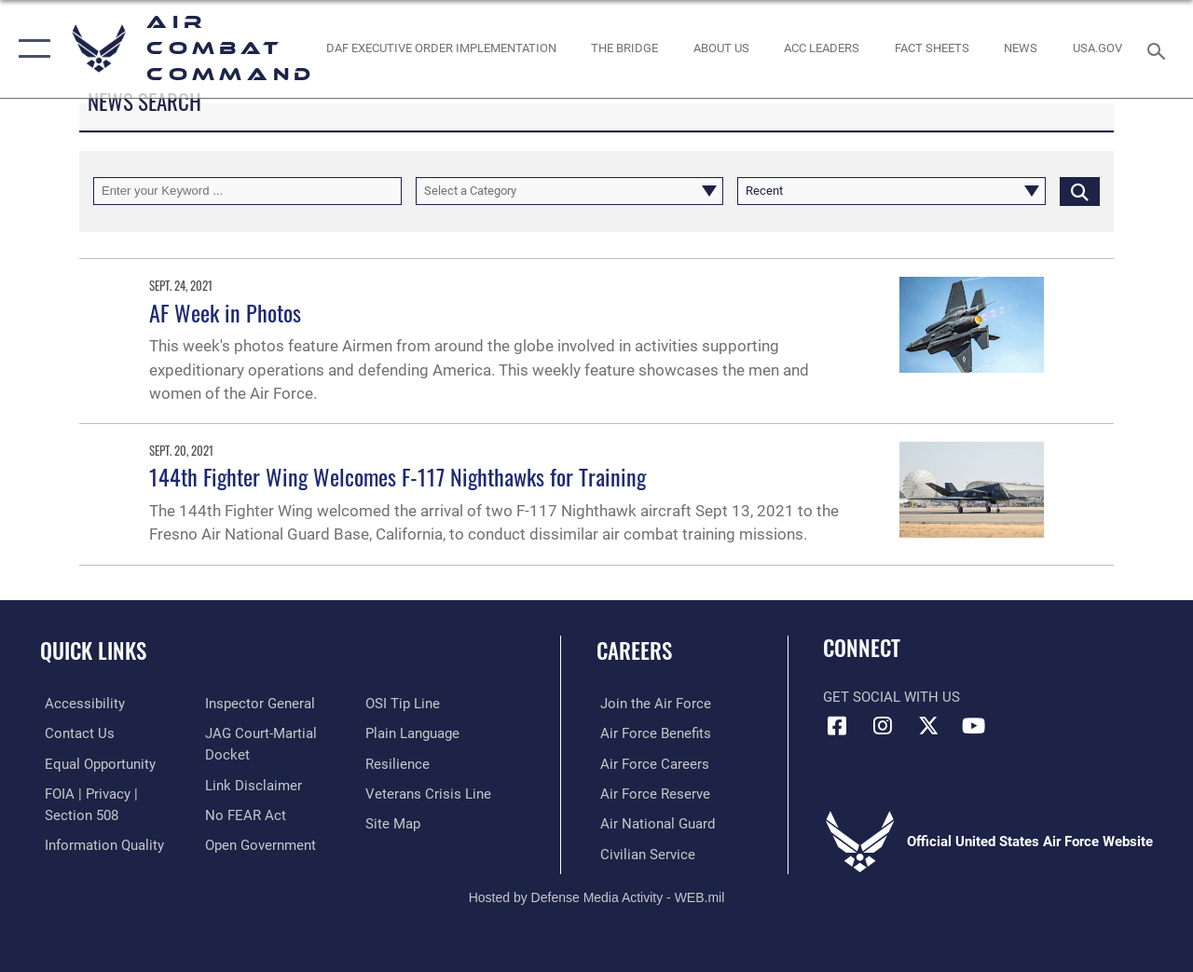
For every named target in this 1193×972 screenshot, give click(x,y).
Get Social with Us (891, 697)
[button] (30, 49)
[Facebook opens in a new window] (837, 726)
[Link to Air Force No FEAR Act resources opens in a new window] (243, 813)
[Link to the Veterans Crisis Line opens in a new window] (429, 793)
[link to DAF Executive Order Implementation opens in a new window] (440, 48)
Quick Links (93, 651)
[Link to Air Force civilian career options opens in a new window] (644, 852)
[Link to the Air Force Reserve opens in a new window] (651, 793)
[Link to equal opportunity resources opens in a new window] (95, 763)
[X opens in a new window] (928, 726)
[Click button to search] (1080, 191)
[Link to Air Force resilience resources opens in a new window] (398, 763)
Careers (634, 651)
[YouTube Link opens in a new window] (974, 726)
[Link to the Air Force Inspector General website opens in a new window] (258, 703)
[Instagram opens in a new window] (883, 726)
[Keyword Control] (247, 191)
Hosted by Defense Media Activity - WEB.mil (597, 895)
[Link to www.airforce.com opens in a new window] (651, 703)
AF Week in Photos (225, 312)
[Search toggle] (1159, 49)
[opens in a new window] (1097, 48)
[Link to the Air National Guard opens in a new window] (653, 823)
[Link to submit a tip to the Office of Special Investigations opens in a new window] (403, 703)
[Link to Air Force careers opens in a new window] (651, 763)
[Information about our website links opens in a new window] (251, 783)
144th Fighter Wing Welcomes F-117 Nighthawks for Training (397, 476)
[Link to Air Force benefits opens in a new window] (651, 733)
